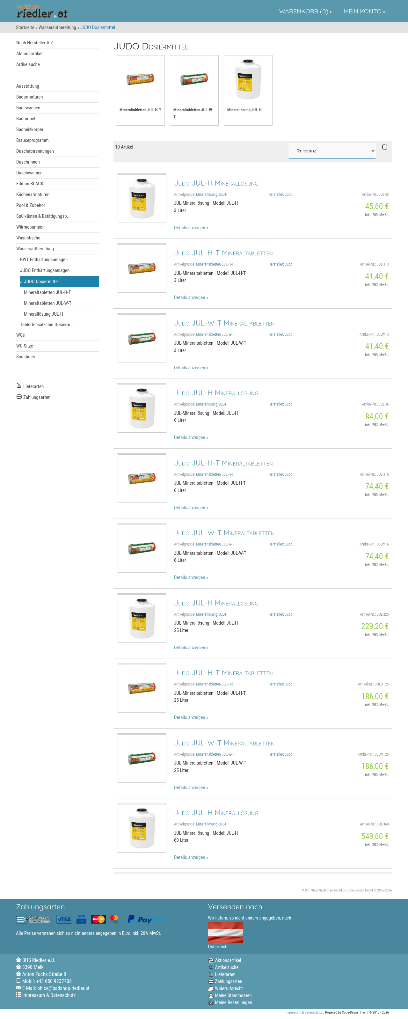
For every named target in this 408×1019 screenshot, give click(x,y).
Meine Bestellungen (230, 1002)
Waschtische (28, 238)
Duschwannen (29, 173)
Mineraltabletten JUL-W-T (47, 303)
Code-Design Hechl (360, 890)
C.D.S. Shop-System (315, 890)
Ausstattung (27, 86)
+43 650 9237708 (54, 981)
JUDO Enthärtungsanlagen (44, 270)
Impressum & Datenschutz (49, 995)
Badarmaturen (29, 97)
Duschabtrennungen (35, 151)
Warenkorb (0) (303, 11)
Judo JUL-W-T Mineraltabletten (224, 322)
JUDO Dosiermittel (41, 281)
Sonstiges (25, 357)
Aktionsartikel (29, 53)
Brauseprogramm (32, 140)
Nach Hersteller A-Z (34, 43)
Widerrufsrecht (225, 988)
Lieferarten (30, 386)
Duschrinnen (28, 162)
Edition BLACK (29, 184)
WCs (20, 335)
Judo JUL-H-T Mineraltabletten (223, 252)
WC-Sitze (24, 346)
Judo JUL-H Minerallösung (216, 182)
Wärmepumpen (30, 227)
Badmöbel (25, 118)
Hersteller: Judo (280, 194)
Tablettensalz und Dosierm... (47, 324)
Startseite (25, 27)
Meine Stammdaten (230, 995)
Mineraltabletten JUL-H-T (47, 292)
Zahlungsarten (33, 397)
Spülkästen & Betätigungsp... (43, 216)
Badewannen (28, 108)
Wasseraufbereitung (57, 27)
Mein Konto (363, 11)
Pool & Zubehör (30, 205)
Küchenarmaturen (32, 194)
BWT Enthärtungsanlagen (44, 259)
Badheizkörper (29, 129)
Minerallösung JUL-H (43, 314)
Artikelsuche (28, 64)
